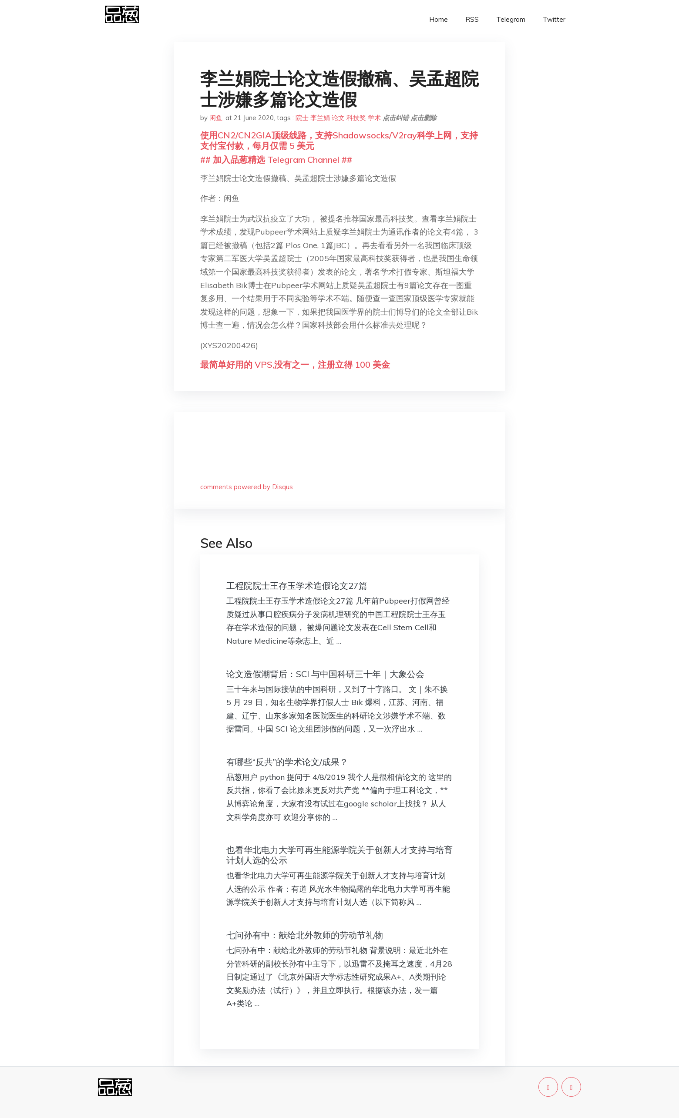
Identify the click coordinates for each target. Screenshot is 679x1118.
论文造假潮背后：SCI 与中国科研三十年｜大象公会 (325, 673)
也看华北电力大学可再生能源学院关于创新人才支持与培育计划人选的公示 (339, 855)
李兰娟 (320, 118)
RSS (472, 19)
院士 (302, 118)
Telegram (510, 19)
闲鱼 (215, 118)
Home (438, 19)
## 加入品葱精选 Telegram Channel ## (276, 159)
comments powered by (246, 487)
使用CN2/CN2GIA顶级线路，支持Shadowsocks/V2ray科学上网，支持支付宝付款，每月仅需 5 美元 (339, 140)
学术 (374, 118)
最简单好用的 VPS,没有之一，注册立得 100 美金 (295, 364)
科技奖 (356, 118)
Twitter (554, 19)
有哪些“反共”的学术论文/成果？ (287, 761)
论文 (338, 118)
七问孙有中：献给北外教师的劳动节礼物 (304, 935)
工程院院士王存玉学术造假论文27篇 (296, 585)
